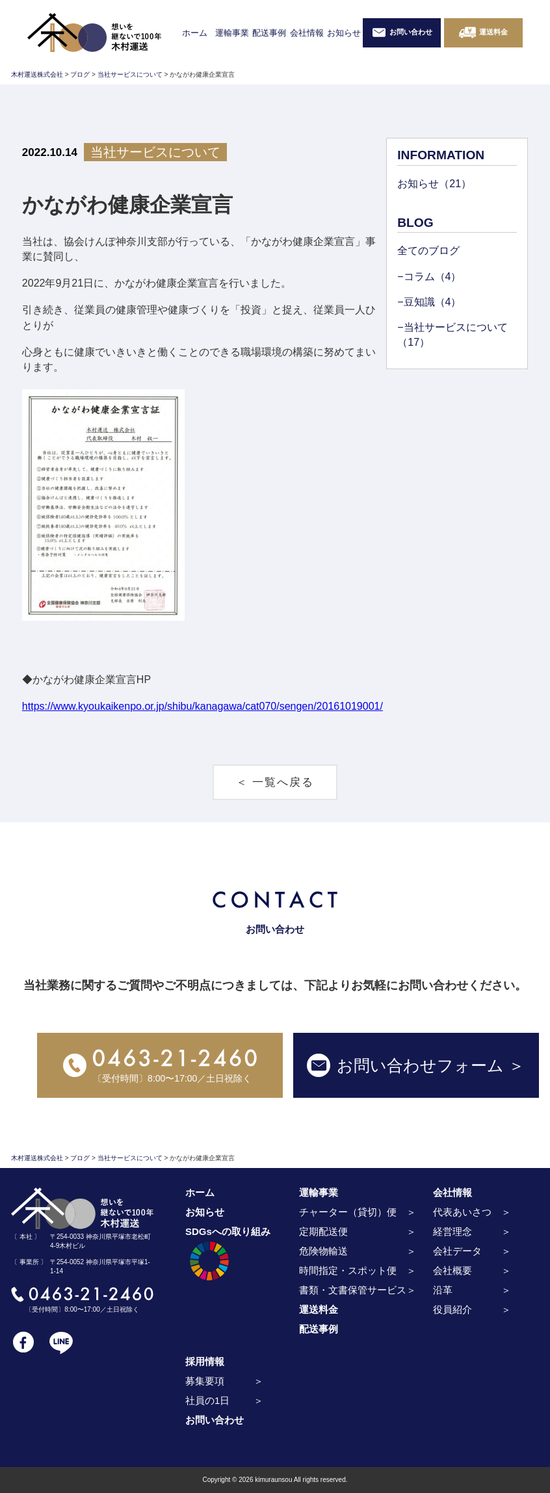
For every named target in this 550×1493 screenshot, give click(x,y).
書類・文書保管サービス (352, 1290)
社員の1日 (207, 1400)
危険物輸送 (323, 1251)
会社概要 (452, 1270)
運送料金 (318, 1309)
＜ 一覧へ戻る (275, 782)
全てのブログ (428, 250)
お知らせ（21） (434, 183)
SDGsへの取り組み (227, 1256)
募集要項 (204, 1381)
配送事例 (269, 33)
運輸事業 (232, 33)
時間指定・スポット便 (348, 1270)
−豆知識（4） (429, 301)
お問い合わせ (214, 1420)
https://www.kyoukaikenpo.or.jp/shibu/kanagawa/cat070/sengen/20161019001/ (202, 706)
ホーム (194, 33)
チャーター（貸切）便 (348, 1212)
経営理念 (452, 1231)
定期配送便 (323, 1231)
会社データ (457, 1251)
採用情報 (204, 1361)
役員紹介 (452, 1309)
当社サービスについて (155, 152)
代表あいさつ (462, 1212)
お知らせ (344, 33)
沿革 (442, 1290)
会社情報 (307, 33)
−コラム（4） (429, 276)
